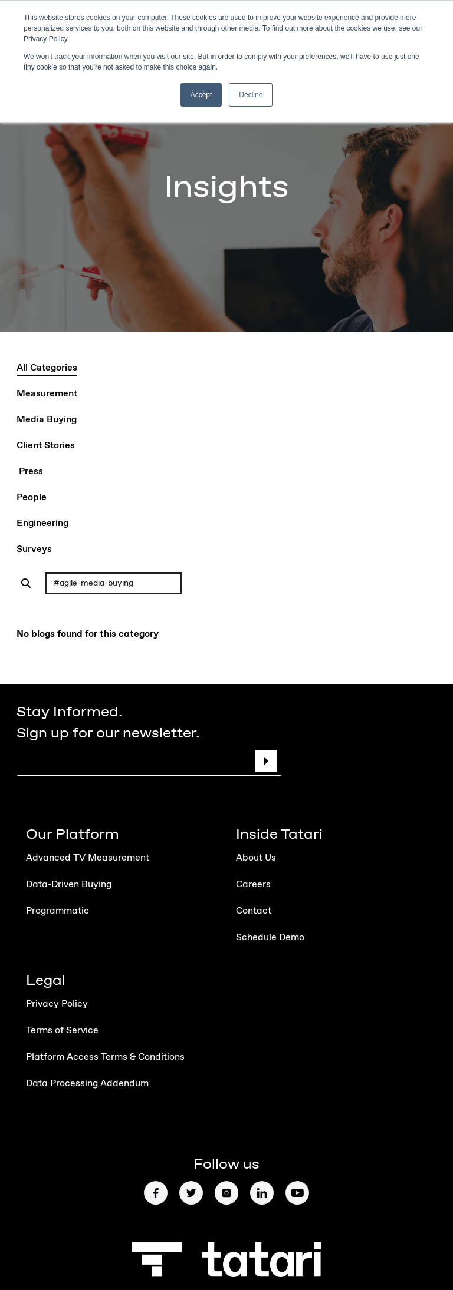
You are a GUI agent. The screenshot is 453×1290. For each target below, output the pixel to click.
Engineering (42, 523)
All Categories (47, 368)
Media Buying (46, 420)
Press (31, 472)
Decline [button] (250, 95)
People (31, 497)
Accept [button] (201, 95)
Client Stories (46, 446)
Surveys (34, 549)
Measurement (47, 394)
